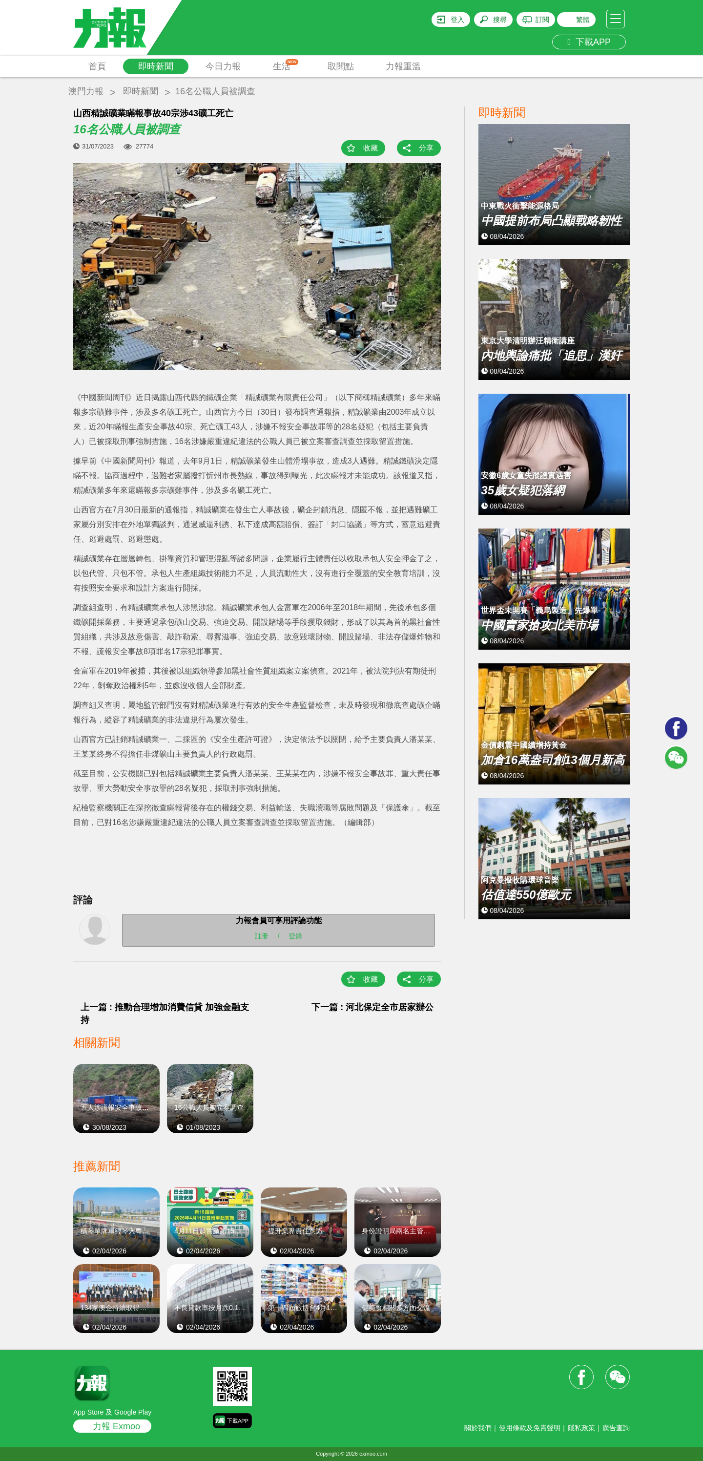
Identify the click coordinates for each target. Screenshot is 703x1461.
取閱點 (341, 66)
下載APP (589, 42)
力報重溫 (403, 66)
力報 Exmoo (116, 1426)
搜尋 (500, 19)
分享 (426, 148)
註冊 (262, 936)
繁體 (583, 19)
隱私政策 (581, 1428)
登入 (457, 19)
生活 (286, 65)
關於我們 (478, 1428)
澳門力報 (85, 91)
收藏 (370, 148)
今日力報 (223, 66)
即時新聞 (155, 66)
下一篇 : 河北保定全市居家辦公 (372, 1007)
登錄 (295, 936)
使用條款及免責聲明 (529, 1428)
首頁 (97, 66)
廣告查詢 (616, 1428)
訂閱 (542, 19)
